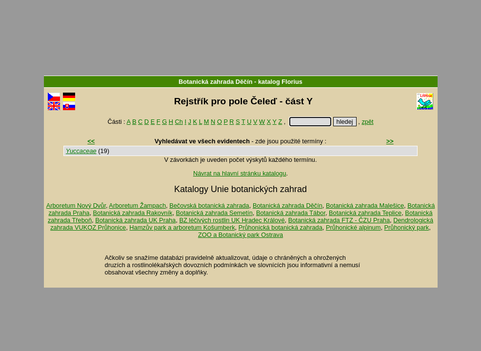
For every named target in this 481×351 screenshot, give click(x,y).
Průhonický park (406, 227)
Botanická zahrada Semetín (214, 212)
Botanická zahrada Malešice (365, 205)
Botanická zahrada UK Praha (135, 220)
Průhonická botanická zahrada (280, 227)
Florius (291, 81)
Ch (179, 121)
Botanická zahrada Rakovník (133, 212)
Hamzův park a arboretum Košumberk (182, 227)
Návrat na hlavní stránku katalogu (239, 173)
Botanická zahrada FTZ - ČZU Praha (339, 220)
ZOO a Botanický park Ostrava (240, 234)
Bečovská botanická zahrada (209, 205)
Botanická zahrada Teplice (365, 212)
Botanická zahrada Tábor (290, 212)
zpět (367, 121)
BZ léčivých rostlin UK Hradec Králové (231, 220)
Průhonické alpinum (353, 227)
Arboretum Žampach (137, 205)
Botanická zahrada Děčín (215, 81)
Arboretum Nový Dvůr (76, 205)
